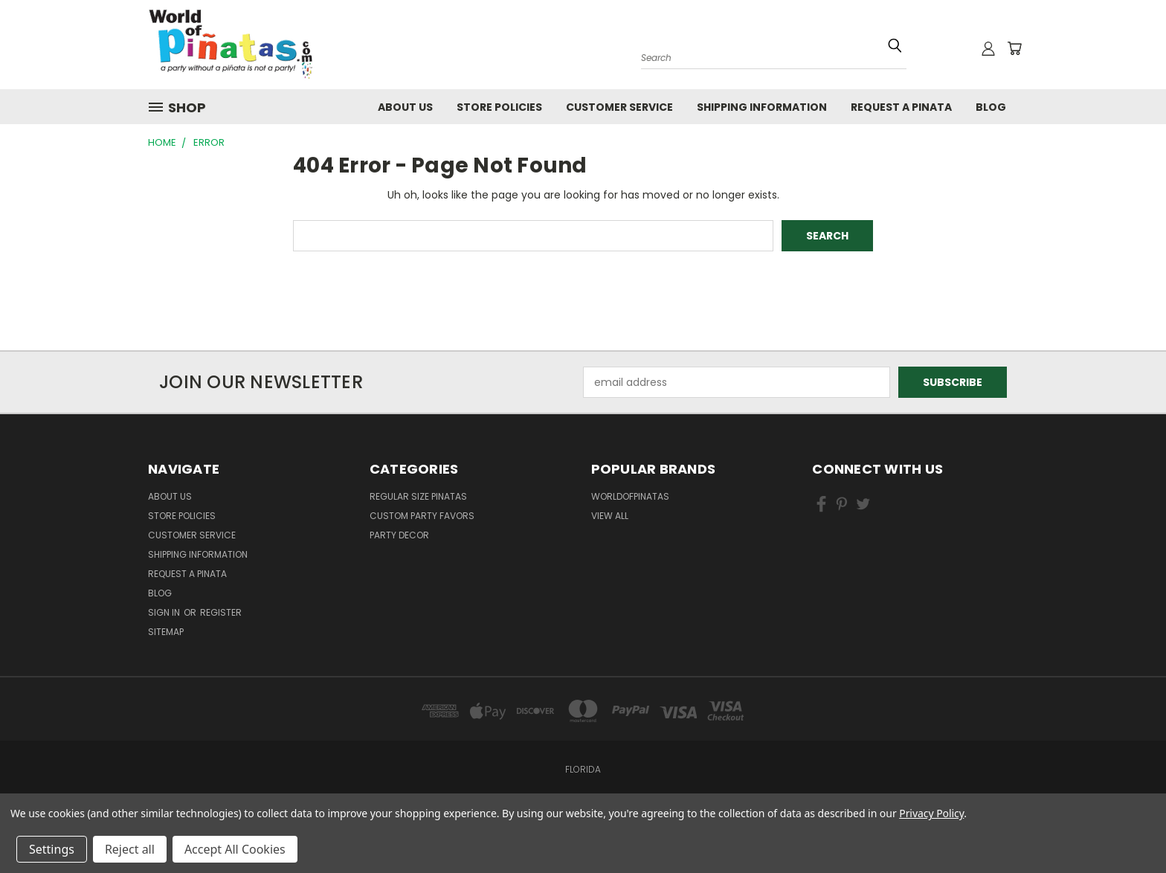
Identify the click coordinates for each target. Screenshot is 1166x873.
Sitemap (166, 631)
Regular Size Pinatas (418, 496)
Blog (991, 107)
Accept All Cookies (235, 849)
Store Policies (499, 107)
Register (221, 612)
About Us (405, 107)
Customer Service (619, 107)
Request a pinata (901, 107)
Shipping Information (762, 107)
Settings (51, 849)
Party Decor (399, 535)
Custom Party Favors (422, 515)
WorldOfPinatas (630, 496)
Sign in (165, 612)
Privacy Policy (931, 813)
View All (609, 515)
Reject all (130, 849)
